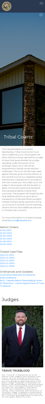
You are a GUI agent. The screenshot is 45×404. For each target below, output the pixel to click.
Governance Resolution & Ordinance (17, 275)
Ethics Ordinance (8, 278)
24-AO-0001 (6, 241)
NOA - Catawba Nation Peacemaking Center (21, 280)
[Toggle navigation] (41, 2)
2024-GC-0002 (7, 258)
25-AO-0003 (6, 236)
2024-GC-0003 (7, 260)
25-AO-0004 (6, 239)
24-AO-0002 (6, 244)
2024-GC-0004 (7, 263)
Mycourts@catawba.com (19, 220)
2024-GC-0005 (7, 266)
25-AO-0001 (5, 230)
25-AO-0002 (6, 233)
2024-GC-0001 (7, 255)
